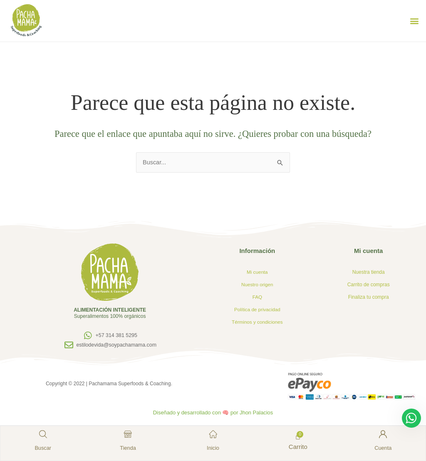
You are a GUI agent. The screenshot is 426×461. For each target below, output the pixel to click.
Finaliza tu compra (368, 297)
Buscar (43, 447)
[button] (414, 21)
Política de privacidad (257, 310)
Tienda (128, 447)
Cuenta (382, 447)
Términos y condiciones (257, 322)
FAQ (257, 297)
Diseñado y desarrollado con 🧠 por (195, 413)
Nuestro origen (257, 285)
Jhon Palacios (258, 413)
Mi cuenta (257, 272)
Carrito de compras (368, 285)
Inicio (213, 447)
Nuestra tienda (368, 272)
